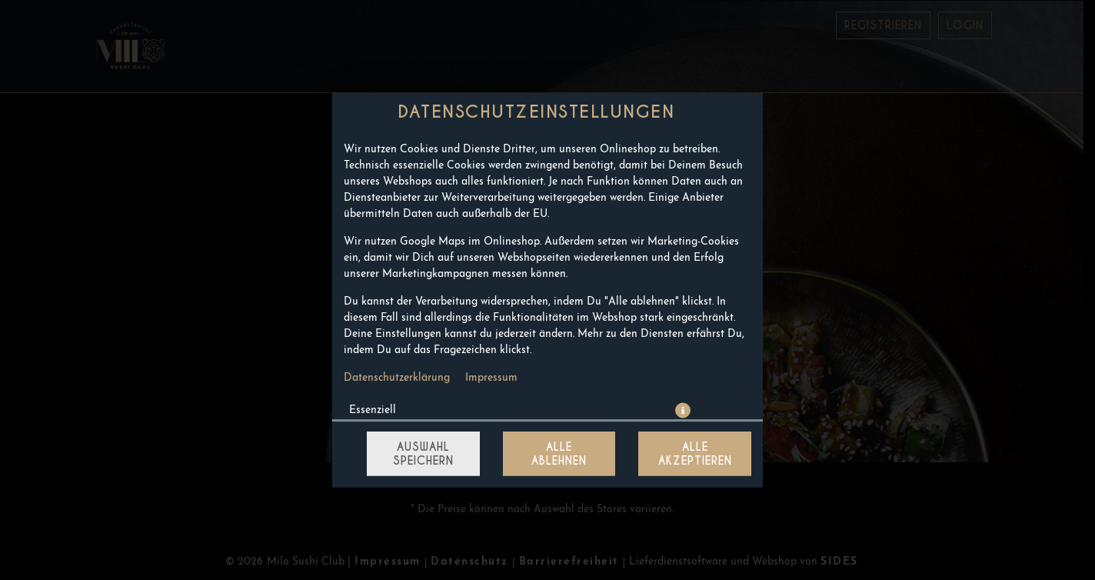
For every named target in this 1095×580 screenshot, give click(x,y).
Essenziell (372, 410)
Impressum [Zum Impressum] (491, 378)
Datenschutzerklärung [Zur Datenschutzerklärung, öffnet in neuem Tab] (397, 378)
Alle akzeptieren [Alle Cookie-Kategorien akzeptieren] (695, 454)
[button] (683, 410)
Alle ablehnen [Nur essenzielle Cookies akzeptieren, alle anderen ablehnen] (559, 454)
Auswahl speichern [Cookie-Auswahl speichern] (423, 454)
